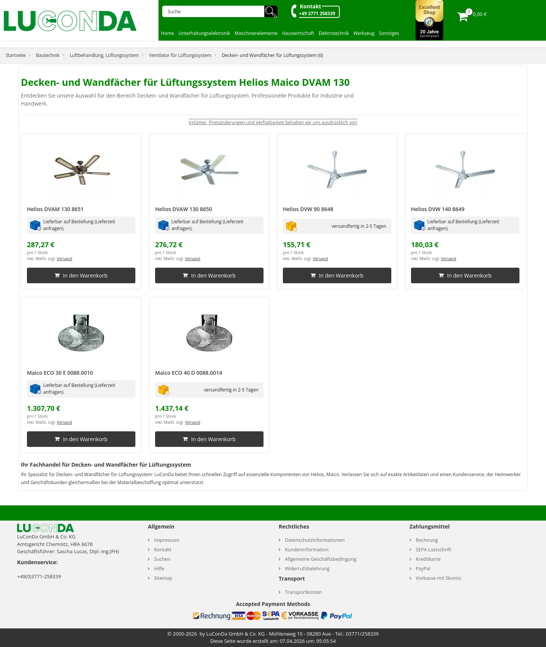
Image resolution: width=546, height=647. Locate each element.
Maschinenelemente (256, 33)
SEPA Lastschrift (433, 549)
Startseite (16, 55)
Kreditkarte (428, 559)
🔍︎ (271, 11)
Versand (64, 258)
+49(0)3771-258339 (39, 576)
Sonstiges (389, 33)
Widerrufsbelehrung (307, 568)
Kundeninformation (306, 549)
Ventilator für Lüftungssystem (180, 55)
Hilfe (159, 568)
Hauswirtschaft (298, 33)
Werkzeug (363, 33)
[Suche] (216, 11)
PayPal (423, 568)
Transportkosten (303, 592)
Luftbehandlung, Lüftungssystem (104, 55)
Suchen (162, 559)
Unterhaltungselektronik (204, 33)
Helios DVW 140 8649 (437, 209)
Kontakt (310, 6)
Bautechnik (48, 55)
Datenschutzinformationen (315, 540)
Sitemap (163, 578)
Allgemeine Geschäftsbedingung (320, 559)
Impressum (166, 540)
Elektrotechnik (333, 33)
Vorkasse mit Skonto (438, 578)
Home (167, 33)
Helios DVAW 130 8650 (183, 209)
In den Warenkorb (81, 275)
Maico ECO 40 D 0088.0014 (188, 372)
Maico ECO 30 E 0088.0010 (60, 372)
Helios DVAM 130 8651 (55, 209)
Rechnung (427, 540)
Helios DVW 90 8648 (308, 209)
